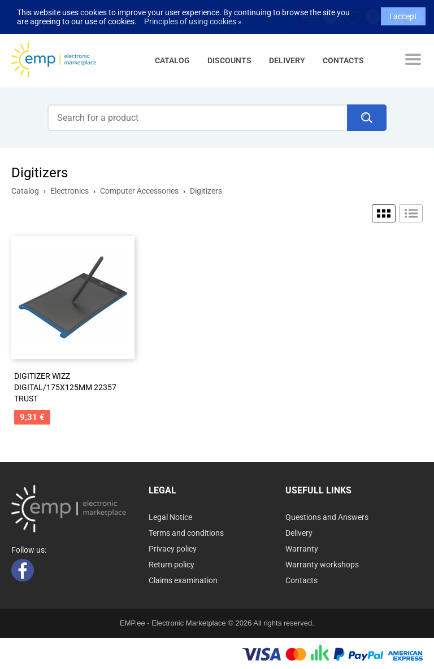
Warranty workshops (322, 564)
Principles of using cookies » (193, 18)
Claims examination (183, 580)
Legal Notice (170, 517)
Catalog (172, 60)
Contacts (343, 60)
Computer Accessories (139, 190)
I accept (403, 13)
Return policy (171, 564)
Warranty (301, 548)
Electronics (69, 190)
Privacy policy (173, 548)
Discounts (229, 60)
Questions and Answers (326, 517)
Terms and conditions (186, 532)
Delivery (287, 60)
